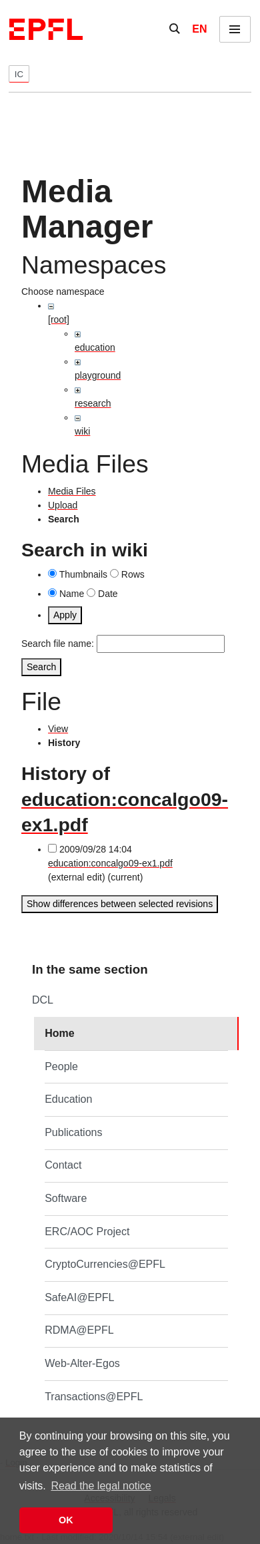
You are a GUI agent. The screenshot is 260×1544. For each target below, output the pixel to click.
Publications (73, 1132)
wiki (82, 431)
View (58, 728)
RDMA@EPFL (79, 1330)
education (95, 347)
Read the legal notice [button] (101, 1485)
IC (19, 74)
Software (66, 1198)
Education (68, 1099)
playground (98, 375)
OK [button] (66, 1520)
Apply (65, 615)
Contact (63, 1165)
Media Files (72, 491)
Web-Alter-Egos (82, 1363)
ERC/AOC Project (87, 1231)
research (93, 403)
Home (59, 1033)
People (61, 1066)
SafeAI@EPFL (79, 1297)
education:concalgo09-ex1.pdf (110, 863)
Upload (62, 505)
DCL (42, 1000)
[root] (58, 319)
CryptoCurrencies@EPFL (105, 1264)
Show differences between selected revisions (120, 903)
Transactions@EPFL (94, 1396)
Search (41, 667)
